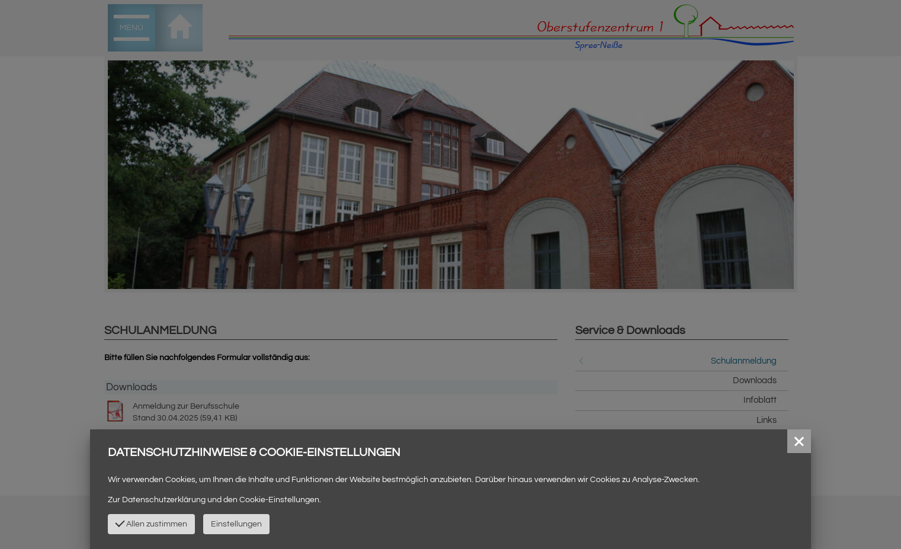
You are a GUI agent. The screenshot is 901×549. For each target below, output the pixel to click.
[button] (799, 441)
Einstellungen (236, 524)
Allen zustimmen (151, 523)
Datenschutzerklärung (164, 500)
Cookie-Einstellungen (279, 500)
